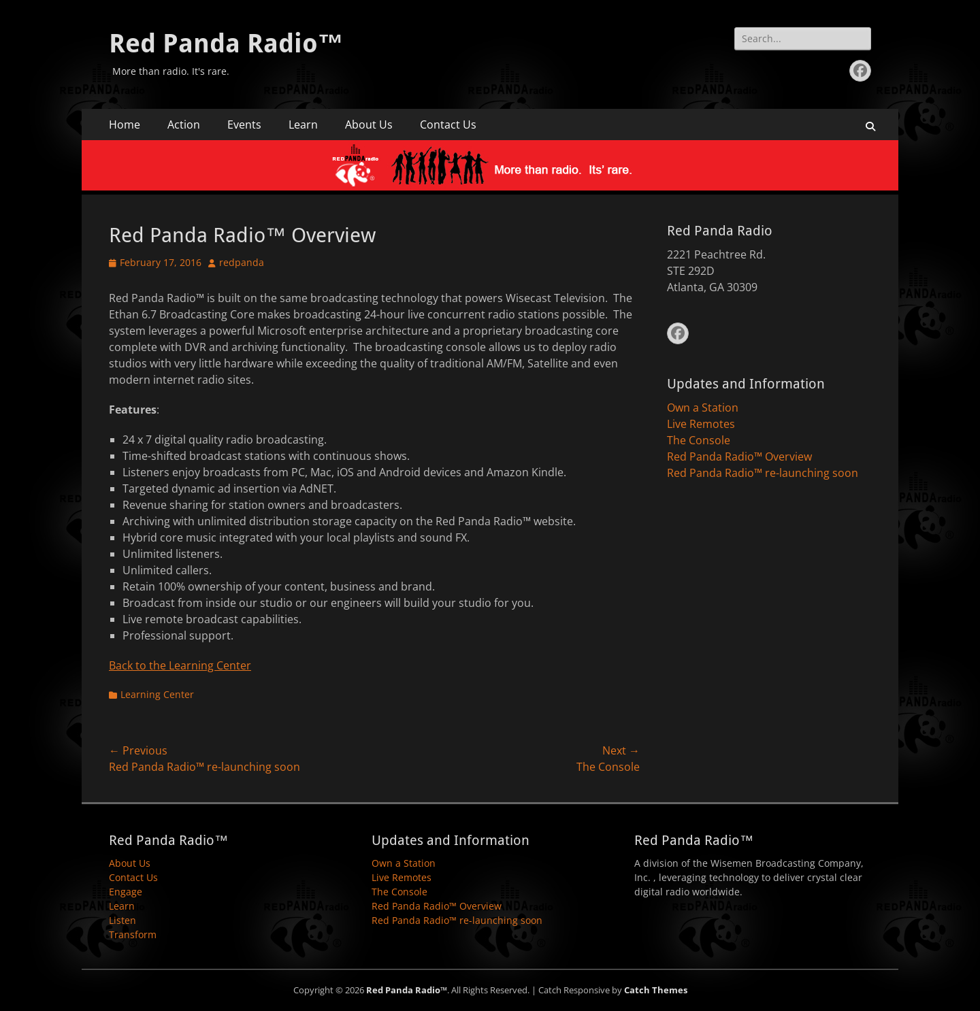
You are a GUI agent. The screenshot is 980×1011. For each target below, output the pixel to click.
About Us (369, 124)
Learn (303, 124)
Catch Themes (655, 990)
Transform (133, 934)
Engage (125, 891)
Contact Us (448, 124)
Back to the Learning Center (180, 665)
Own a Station (702, 407)
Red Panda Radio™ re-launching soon (762, 472)
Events (244, 124)
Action (183, 124)
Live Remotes (701, 423)
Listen (122, 920)
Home (124, 124)
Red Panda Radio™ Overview (739, 456)
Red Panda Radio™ (226, 44)
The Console (698, 440)
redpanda (241, 262)
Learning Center (157, 694)
